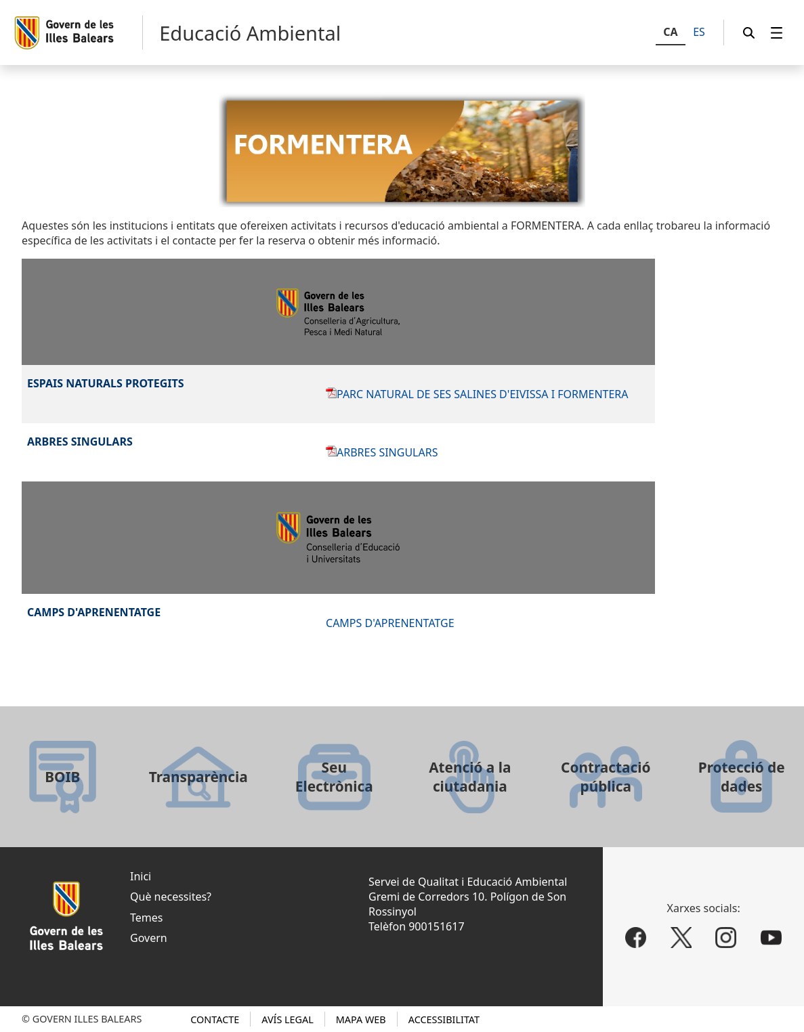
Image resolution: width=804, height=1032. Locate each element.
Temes (146, 917)
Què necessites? (170, 896)
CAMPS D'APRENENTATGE (390, 623)
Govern (148, 937)
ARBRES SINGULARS (387, 452)
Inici (140, 876)
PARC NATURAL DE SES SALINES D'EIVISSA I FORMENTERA (483, 394)
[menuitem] (777, 32)
